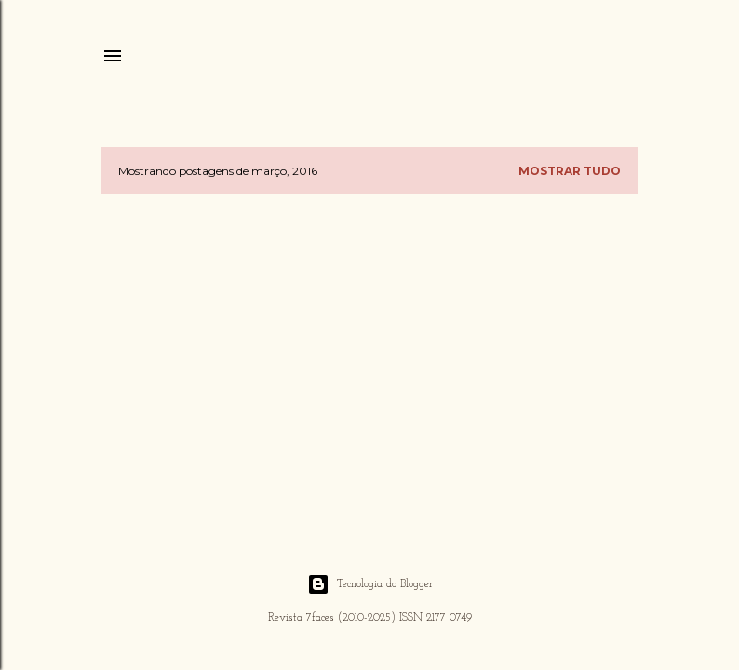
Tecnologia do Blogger (370, 584)
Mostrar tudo (569, 171)
